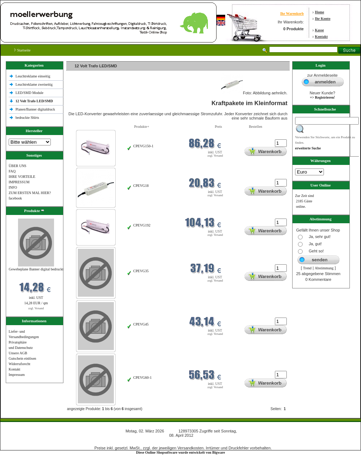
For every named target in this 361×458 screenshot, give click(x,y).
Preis (218, 127)
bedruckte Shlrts (27, 118)
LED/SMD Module (29, 93)
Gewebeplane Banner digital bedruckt (36, 269)
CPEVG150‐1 (143, 146)
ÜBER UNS (17, 166)
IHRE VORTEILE (22, 177)
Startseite (22, 50)
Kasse (319, 30)
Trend (307, 268)
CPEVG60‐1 (142, 378)
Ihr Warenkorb (292, 13)
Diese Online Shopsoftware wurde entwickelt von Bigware (180, 452)
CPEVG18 (141, 186)
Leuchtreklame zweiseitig (34, 84)
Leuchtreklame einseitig (33, 76)
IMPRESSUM (19, 182)
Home (319, 12)
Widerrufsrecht (19, 364)
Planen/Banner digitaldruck (35, 109)
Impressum (16, 375)
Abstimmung (324, 268)
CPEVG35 (141, 271)
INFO (13, 187)
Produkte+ (141, 127)
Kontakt (321, 37)
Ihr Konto (322, 19)
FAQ (12, 171)
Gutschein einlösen (22, 358)
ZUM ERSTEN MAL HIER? (30, 193)
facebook (15, 198)
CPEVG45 (141, 324)
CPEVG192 (142, 225)
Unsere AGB (18, 353)
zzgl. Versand (36, 308)
